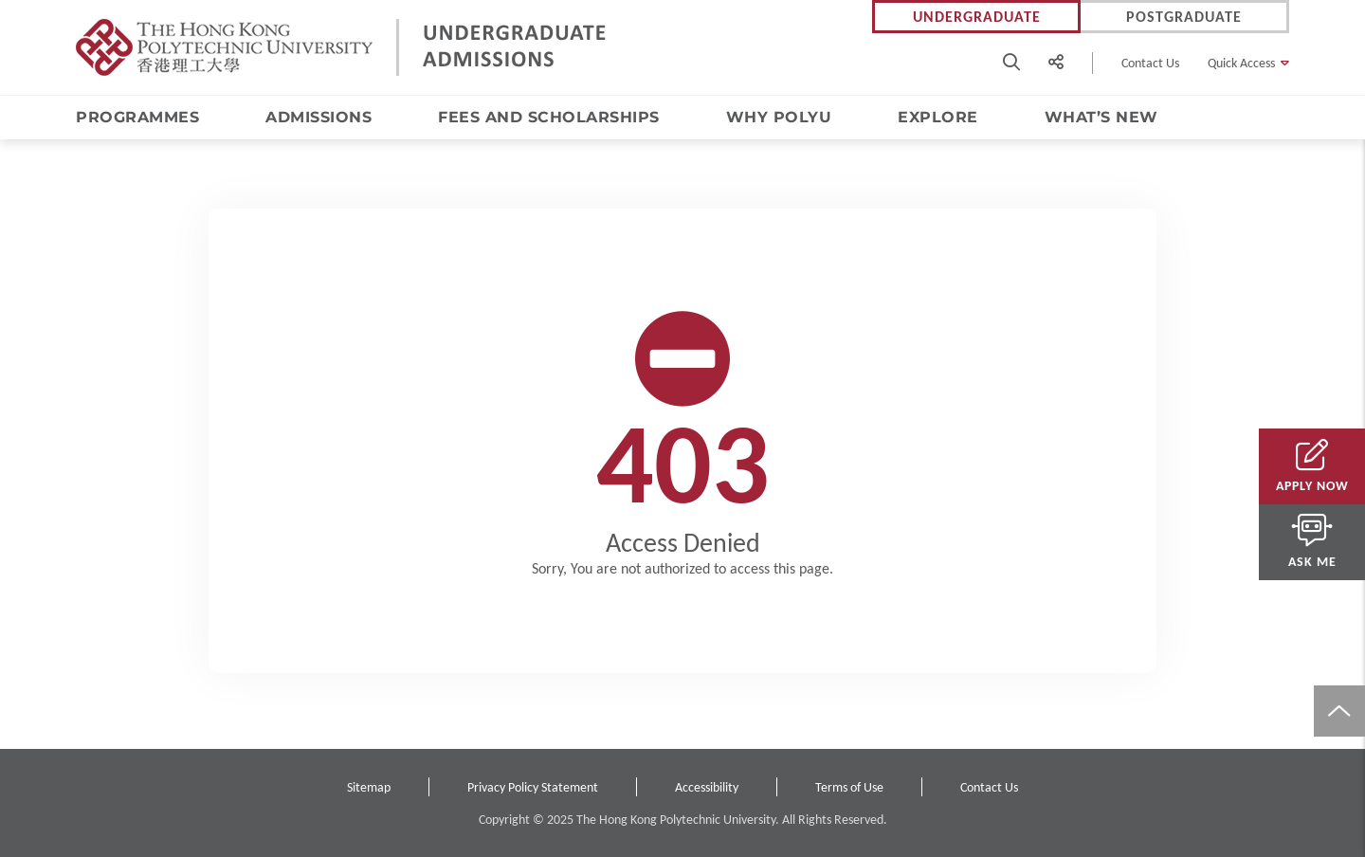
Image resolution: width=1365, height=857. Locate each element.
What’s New (1101, 117)
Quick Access (1241, 63)
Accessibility (706, 787)
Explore (938, 117)
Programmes (137, 117)
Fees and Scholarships (549, 117)
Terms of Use (849, 787)
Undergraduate (977, 17)
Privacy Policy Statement (532, 787)
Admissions (318, 117)
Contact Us (1150, 63)
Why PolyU (779, 117)
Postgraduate (1184, 17)
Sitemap (369, 787)
